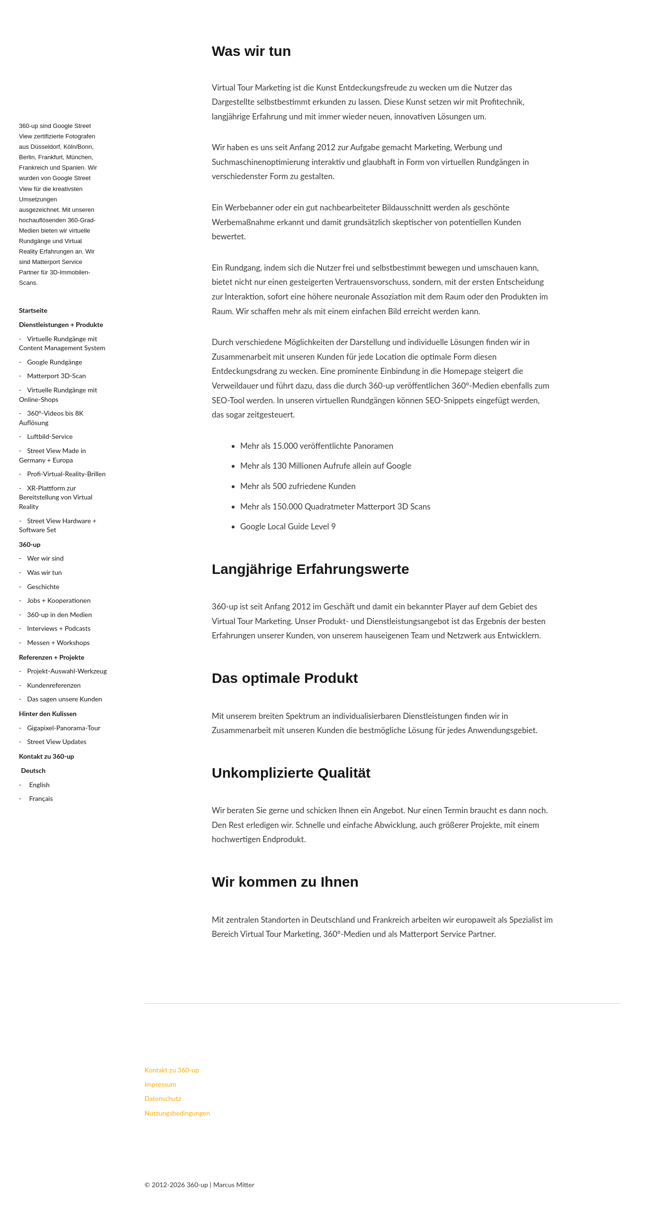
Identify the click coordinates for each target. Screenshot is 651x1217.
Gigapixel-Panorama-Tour (63, 728)
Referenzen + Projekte (51, 657)
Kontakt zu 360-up (46, 756)
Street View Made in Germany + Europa (52, 455)
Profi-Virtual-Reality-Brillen (66, 474)
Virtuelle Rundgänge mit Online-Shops (58, 394)
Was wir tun (44, 572)
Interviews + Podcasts (58, 628)
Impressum (160, 1084)
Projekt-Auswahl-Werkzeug (67, 671)
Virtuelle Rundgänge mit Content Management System (62, 343)
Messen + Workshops (58, 642)
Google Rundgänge (54, 362)
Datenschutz (163, 1098)
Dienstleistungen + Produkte (61, 324)
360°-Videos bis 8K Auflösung (51, 418)
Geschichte (43, 586)
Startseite (33, 310)
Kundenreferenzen (54, 685)
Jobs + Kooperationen (58, 600)
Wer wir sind (45, 558)
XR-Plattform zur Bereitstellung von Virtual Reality (55, 497)
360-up (29, 544)
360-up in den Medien (59, 614)
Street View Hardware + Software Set (57, 525)
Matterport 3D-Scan (56, 376)
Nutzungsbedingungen (177, 1113)
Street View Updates (56, 741)
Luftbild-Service (49, 436)
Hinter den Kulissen (48, 713)
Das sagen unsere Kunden (64, 699)
